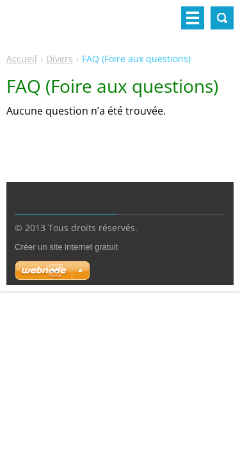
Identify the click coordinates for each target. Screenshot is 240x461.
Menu (192, 18)
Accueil (21, 59)
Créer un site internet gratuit (66, 247)
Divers (59, 59)
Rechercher (222, 17)
